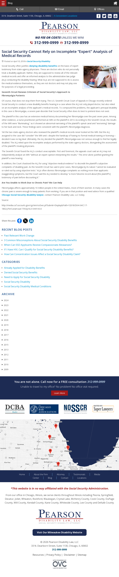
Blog (50, 478)
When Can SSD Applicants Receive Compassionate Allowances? (38, 244)
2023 (5, 305)
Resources (38, 554)
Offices (99, 9)
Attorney (61, 474)
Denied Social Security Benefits (20, 272)
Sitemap (82, 554)
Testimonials (79, 474)
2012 (5, 354)
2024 (5, 300)
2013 (5, 349)
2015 (5, 344)
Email (59, 9)
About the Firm (41, 474)
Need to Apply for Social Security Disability (27, 277)
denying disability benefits (43, 65)
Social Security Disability (38, 61)
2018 (5, 330)
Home (22, 474)
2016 (5, 339)
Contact (64, 478)
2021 (5, 315)
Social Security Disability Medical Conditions (27, 286)
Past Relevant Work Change (19, 235)
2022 (5, 310)
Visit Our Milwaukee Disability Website (59, 532)
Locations (81, 478)
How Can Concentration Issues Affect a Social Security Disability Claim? (42, 254)
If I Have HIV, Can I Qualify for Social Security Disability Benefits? (39, 249)
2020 (5, 320)
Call (19, 9)
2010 (5, 364)
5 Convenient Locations (65, 15)
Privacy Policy (53, 554)
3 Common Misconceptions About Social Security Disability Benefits (40, 240)
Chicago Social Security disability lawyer (23, 194)
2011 (5, 359)
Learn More (59, 393)
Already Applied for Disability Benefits (24, 267)
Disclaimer (69, 554)
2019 (5, 325)
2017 (5, 334)
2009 (5, 369)
